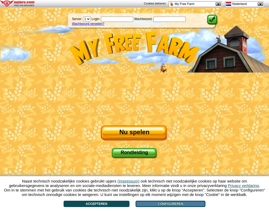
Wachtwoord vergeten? (88, 24)
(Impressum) (128, 181)
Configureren (170, 204)
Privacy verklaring (243, 185)
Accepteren (96, 204)
